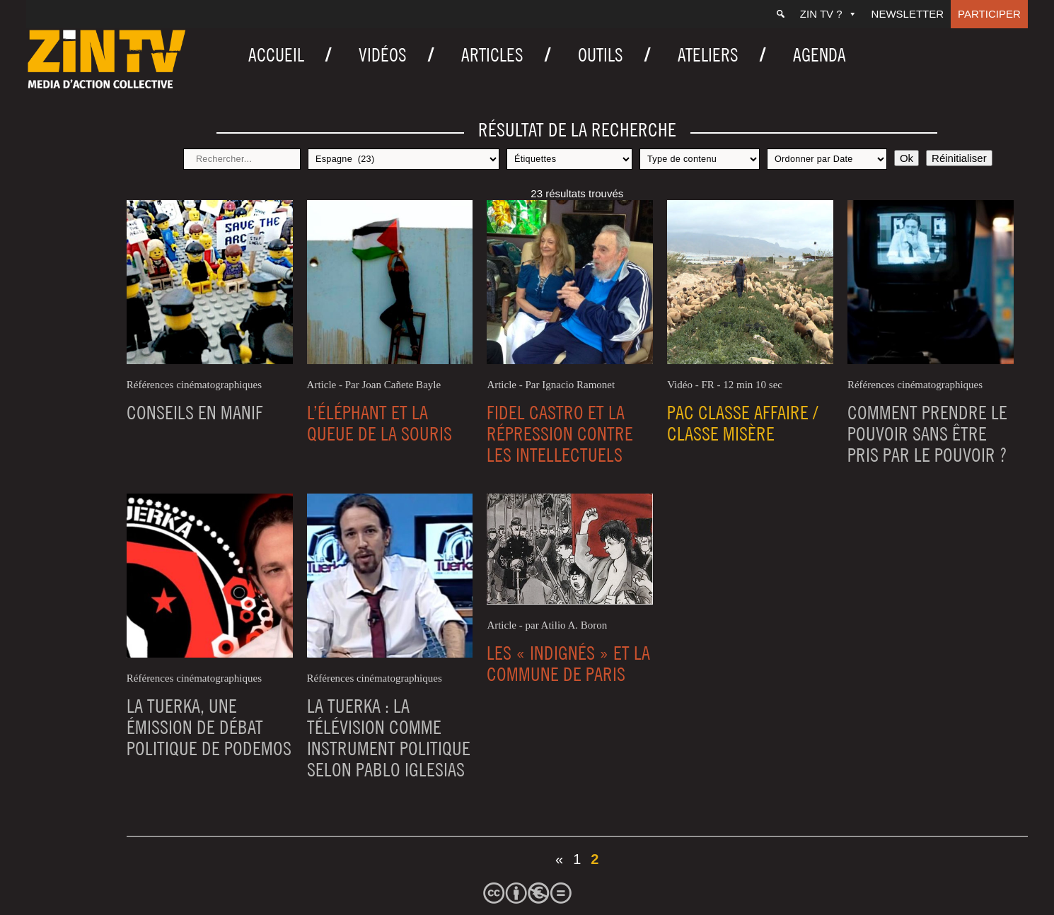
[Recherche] (780, 14)
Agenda (819, 55)
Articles (492, 55)
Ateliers (708, 55)
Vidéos (383, 55)
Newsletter (907, 14)
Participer (989, 14)
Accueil (276, 55)
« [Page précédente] (559, 859)
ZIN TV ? (828, 14)
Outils (600, 55)
